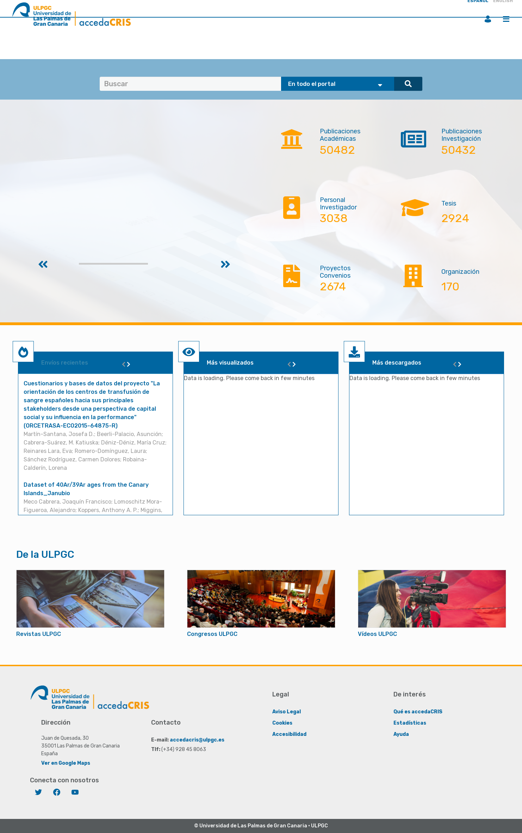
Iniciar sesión (488, 19)
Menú (506, 19)
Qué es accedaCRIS (417, 712)
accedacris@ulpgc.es (197, 740)
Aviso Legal (286, 712)
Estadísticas (409, 723)
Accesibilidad (289, 734)
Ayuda (401, 734)
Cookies (282, 723)
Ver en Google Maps (65, 763)
